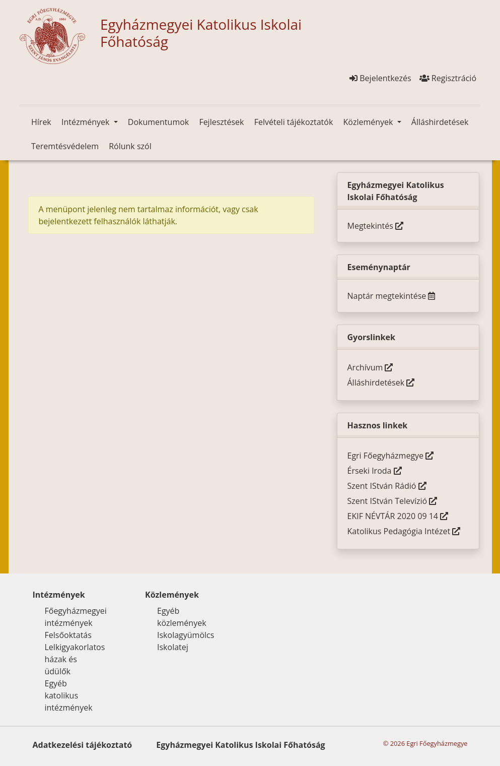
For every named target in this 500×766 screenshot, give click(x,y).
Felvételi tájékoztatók (293, 121)
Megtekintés (375, 225)
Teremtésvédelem (65, 146)
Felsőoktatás (68, 635)
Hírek (41, 121)
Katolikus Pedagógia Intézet (404, 531)
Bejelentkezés (380, 78)
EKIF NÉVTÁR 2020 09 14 (398, 516)
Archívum (370, 367)
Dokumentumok (158, 121)
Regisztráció (447, 78)
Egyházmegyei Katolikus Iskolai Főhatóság (240, 744)
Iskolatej (172, 647)
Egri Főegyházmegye (390, 455)
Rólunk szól (130, 146)
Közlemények (369, 121)
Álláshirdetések (440, 121)
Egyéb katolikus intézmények (69, 695)
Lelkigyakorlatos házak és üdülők (75, 659)
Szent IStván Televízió (392, 500)
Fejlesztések (221, 121)
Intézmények (86, 121)
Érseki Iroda (374, 470)
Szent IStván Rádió (386, 485)
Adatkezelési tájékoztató (82, 744)
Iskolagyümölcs (185, 635)
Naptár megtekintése (391, 295)
